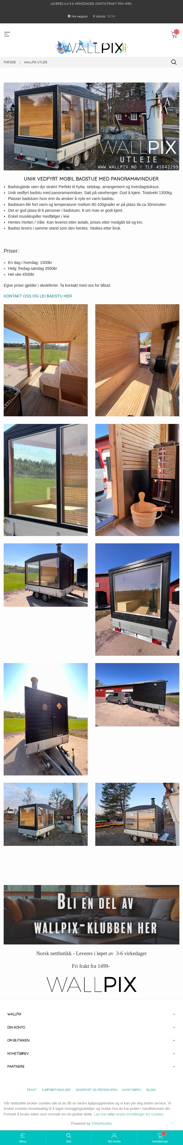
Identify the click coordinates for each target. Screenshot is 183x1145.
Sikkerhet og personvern (96, 1090)
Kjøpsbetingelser (56, 1090)
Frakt (32, 1090)
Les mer (100, 1114)
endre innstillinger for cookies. (140, 1114)
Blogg (151, 1090)
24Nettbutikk (102, 1123)
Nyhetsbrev (131, 1090)
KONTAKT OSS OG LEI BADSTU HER (38, 296)
